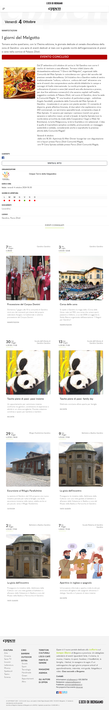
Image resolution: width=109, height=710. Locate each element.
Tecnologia (26, 670)
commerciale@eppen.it (73, 685)
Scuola (24, 664)
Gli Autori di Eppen (44, 681)
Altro (24, 682)
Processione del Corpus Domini (23, 304)
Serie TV (7, 659)
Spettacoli (8, 671)
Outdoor (11, 509)
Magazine (44, 670)
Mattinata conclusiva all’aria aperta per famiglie (78, 404)
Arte (6, 653)
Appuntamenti (28, 679)
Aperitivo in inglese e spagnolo (76, 583)
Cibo (23, 650)
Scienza (7, 677)
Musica (7, 668)
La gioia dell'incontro (70, 491)
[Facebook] (3, 157)
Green (24, 676)
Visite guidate (65, 509)
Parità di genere (43, 661)
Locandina (6, 209)
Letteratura (8, 665)
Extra (24, 661)
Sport (24, 667)
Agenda (43, 673)
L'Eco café (44, 657)
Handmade (26, 673)
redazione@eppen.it (73, 682)
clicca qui (79, 687)
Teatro (6, 674)
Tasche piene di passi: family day (76, 399)
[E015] (64, 692)
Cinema (7, 656)
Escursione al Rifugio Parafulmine (24, 491)
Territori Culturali (44, 651)
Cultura (8, 650)
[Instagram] (60, 692)
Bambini (25, 654)
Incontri (10, 417)
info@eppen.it (72, 680)
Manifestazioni (9, 30)
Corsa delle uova (68, 304)
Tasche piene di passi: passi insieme (25, 399)
